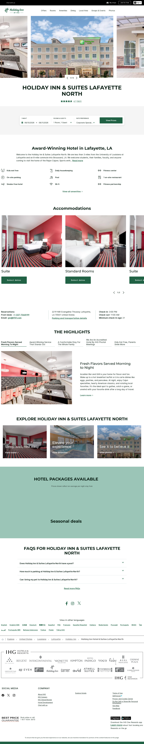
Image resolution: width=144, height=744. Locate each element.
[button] (14, 280)
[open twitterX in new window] (78, 603)
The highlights (72, 332)
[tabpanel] (72, 377)
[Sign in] (137, 2)
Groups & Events (98, 10)
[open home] (3, 639)
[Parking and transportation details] (69, 318)
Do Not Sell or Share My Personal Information (125, 702)
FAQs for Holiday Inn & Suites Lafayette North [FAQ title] (72, 550)
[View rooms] (11, 453)
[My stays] (111, 3)
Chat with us (10, 3)
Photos (112, 10)
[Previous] (68, 78)
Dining (73, 10)
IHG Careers (42, 697)
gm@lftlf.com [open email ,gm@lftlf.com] (14, 318)
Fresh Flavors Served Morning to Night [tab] (11, 343)
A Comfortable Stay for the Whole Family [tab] (69, 343)
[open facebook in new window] (65, 603)
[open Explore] (11, 639)
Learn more (85, 395)
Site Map (115, 706)
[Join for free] (124, 2)
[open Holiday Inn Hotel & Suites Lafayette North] (102, 639)
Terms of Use (117, 693)
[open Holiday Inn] (71, 639)
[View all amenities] (72, 191)
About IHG (42, 694)
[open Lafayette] (56, 639)
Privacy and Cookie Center (122, 699)
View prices (111, 120)
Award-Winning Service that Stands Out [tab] (40, 343)
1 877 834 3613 (28, 719)
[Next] (76, 78)
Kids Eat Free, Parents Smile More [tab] (125, 343)
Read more (77, 160)
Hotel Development (45, 702)
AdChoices (117, 696)
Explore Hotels (80, 693)
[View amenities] (60, 453)
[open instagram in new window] (71, 603)
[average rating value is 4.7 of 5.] (68, 101)
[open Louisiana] (42, 639)
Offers (43, 10)
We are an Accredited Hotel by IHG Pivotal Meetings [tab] (96, 342)
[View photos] (106, 453)
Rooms (53, 10)
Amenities (63, 10)
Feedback (116, 708)
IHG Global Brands (45, 700)
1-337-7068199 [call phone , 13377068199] (21, 315)
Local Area (83, 10)
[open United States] (26, 639)
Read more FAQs (72, 588)
